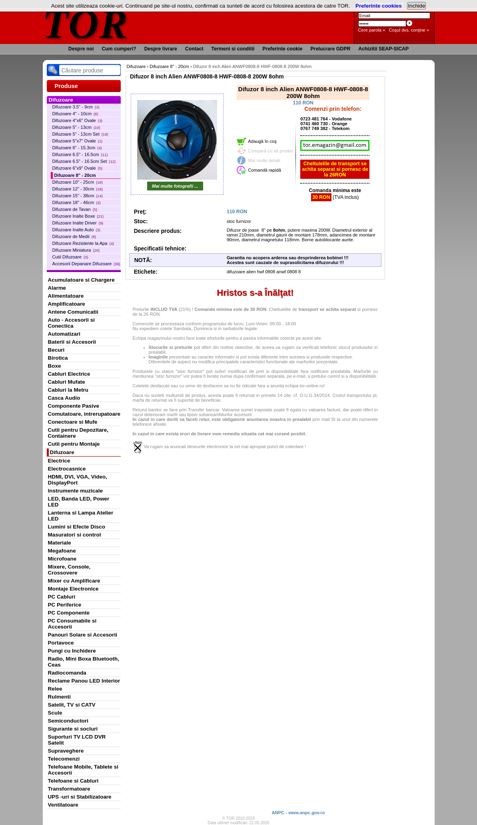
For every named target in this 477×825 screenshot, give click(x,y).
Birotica (58, 358)
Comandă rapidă (264, 170)
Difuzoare (62, 452)
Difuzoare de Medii (74, 236)
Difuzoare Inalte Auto (76, 229)
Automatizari (64, 334)
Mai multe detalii (264, 160)
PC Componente (69, 613)
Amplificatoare (66, 304)
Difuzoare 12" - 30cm (77, 188)
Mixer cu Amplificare (74, 581)
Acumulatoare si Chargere (81, 280)
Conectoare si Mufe (73, 422)
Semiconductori (68, 721)
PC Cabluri (62, 597)
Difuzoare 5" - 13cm (76, 127)
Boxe (54, 366)
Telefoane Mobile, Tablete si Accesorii (83, 770)
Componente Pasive (73, 406)
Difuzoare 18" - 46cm (76, 202)
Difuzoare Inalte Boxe (78, 216)
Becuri (56, 350)
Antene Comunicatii (73, 312)
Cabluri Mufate (66, 382)
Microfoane (62, 559)
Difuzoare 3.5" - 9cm (76, 106)
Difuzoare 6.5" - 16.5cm (80, 154)
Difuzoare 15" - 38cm (77, 195)
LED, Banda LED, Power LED (79, 502)
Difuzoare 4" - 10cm (75, 113)
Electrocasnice (67, 469)
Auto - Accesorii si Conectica (71, 323)
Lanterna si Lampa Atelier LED (81, 516)
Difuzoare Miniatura (76, 250)
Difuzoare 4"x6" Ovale (77, 120)
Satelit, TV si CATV (72, 705)
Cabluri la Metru (68, 390)
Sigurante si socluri (73, 729)
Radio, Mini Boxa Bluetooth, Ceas (83, 662)
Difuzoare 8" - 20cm (75, 175)
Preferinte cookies (378, 6)
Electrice (59, 461)
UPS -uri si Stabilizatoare (80, 797)
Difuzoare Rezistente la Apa (83, 243)
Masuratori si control (74, 535)
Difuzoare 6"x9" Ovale (77, 168)
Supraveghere (66, 751)
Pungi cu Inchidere (72, 651)
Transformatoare (69, 789)
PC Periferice (65, 605)
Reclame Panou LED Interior (84, 681)
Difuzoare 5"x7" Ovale (77, 140)
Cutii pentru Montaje (74, 444)
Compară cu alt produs (270, 150)
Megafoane (62, 551)
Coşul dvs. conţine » (409, 30)
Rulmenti (59, 697)
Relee (55, 689)
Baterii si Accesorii (72, 342)
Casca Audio (64, 398)
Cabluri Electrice (69, 374)
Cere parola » (371, 30)
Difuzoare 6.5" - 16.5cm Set (84, 161)
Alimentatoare (66, 296)
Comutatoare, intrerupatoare (84, 414)
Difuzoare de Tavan (75, 209)
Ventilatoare (63, 805)
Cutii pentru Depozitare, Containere (78, 433)
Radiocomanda (67, 673)
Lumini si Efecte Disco (76, 527)
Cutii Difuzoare (70, 256)
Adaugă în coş (262, 141)
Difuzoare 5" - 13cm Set (80, 134)
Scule (55, 713)
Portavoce (61, 643)
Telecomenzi (64, 759)
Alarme (57, 288)
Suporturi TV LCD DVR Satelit (77, 740)
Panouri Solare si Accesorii (83, 635)
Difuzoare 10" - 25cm (77, 182)
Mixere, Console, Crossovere (69, 570)
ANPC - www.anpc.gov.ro (298, 812)
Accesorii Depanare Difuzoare (86, 263)
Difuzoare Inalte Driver (78, 222)
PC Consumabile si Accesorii (72, 624)
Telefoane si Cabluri (73, 781)
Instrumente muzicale (75, 491)
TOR (86, 24)
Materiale (59, 543)
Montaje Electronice (73, 589)
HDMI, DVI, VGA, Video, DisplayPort (77, 480)
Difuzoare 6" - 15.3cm (77, 147)
